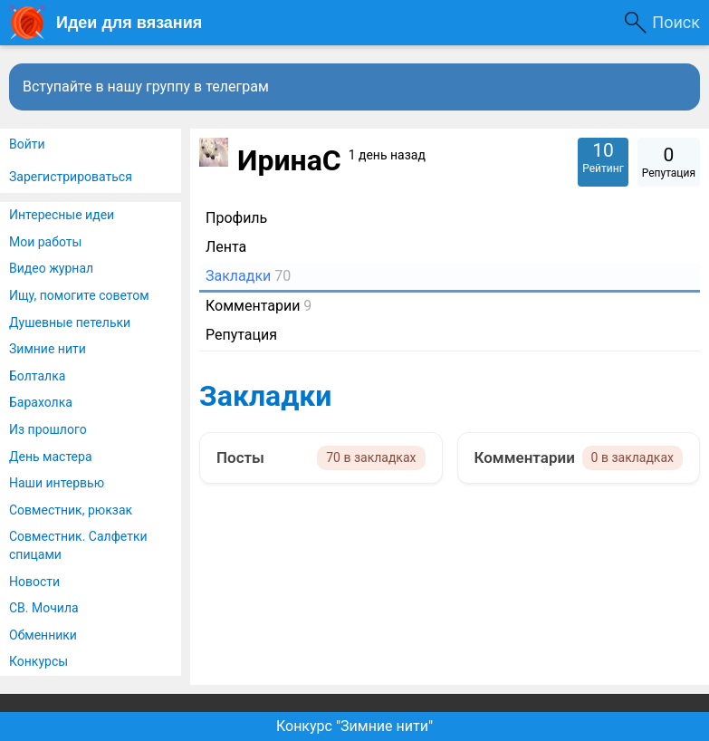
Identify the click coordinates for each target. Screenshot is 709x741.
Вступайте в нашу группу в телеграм (146, 86)
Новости (34, 581)
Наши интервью (56, 483)
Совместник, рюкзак (70, 510)
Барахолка (40, 402)
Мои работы (45, 242)
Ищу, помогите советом (79, 295)
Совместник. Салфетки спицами (78, 545)
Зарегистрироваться (70, 176)
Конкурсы (38, 661)
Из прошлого (48, 429)
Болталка (37, 376)
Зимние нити (47, 349)
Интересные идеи (61, 214)
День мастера (50, 456)
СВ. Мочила (44, 608)
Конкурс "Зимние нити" (354, 726)
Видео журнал (51, 268)
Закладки (265, 396)
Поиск (676, 22)
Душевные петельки (69, 322)
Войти (27, 144)
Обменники (43, 635)
